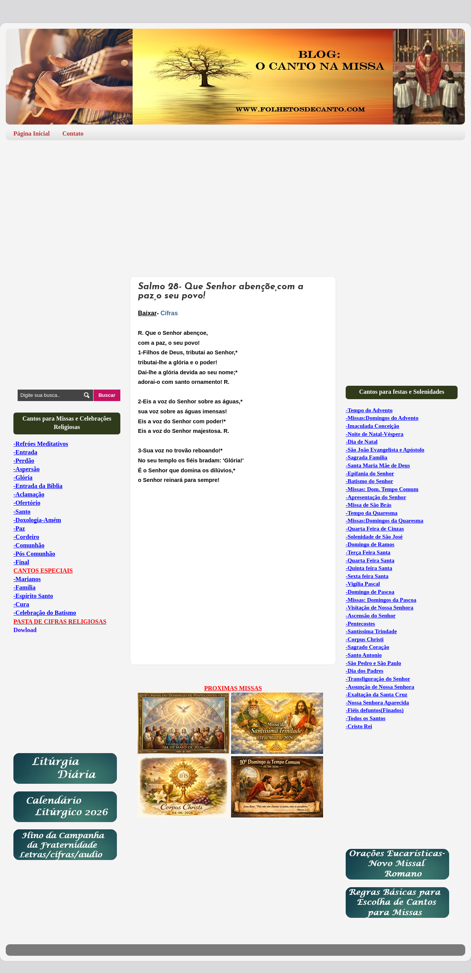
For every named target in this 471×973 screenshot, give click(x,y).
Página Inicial (31, 133)
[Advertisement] (235, 205)
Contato (73, 133)
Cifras (169, 313)
